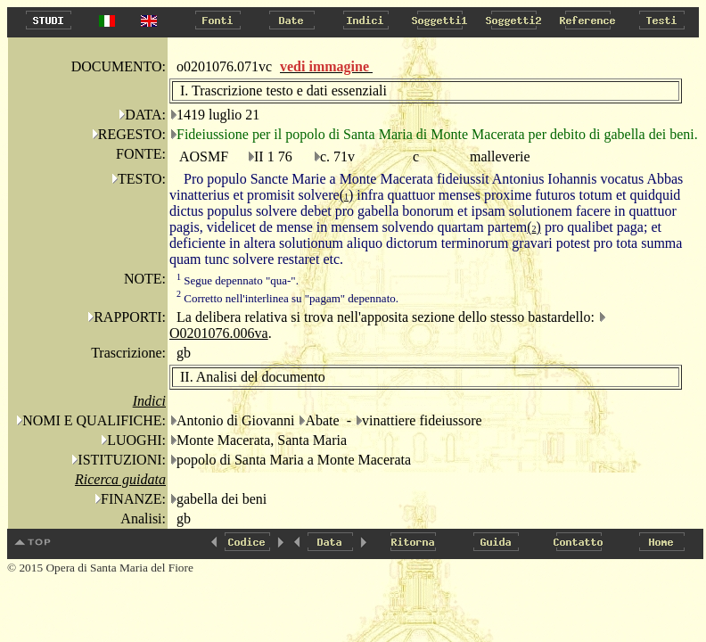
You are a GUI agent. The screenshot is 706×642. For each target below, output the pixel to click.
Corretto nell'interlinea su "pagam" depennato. (287, 298)
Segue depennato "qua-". (237, 280)
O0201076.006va (218, 333)
